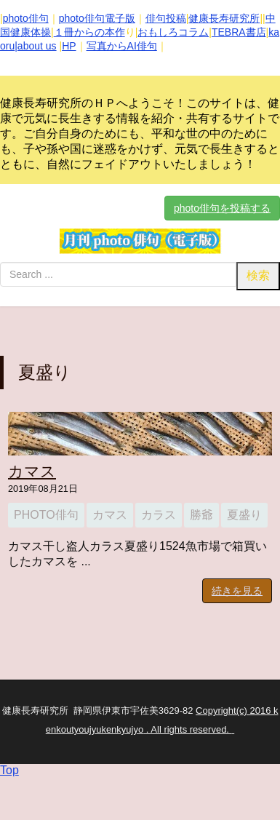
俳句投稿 (165, 18)
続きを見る (237, 591)
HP (69, 46)
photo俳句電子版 (97, 18)
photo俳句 (26, 18)
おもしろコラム (173, 32)
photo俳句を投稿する (222, 208)
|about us (35, 46)
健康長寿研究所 (224, 18)
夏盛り (244, 515)
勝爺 (201, 515)
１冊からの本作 (89, 32)
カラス (158, 515)
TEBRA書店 (239, 32)
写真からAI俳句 (122, 46)
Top (9, 770)
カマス (32, 471)
